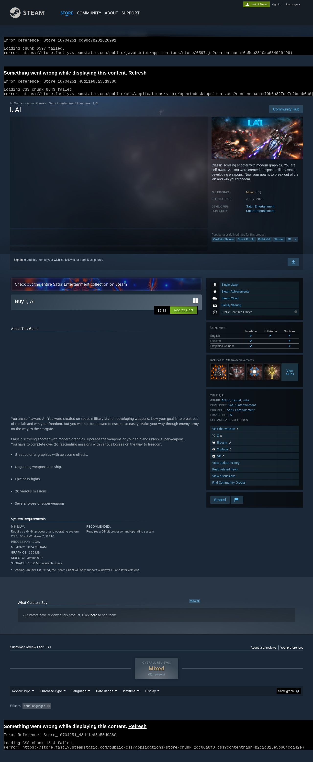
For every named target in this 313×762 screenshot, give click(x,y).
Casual (236, 406)
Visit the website (225, 434)
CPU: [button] (222, 715)
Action (226, 406)
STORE (66, 13)
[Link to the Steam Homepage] (31, 17)
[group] (156, 715)
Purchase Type (51, 700)
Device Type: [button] (260, 715)
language (292, 4)
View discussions (223, 482)
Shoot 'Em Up (246, 245)
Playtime (129, 700)
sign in (276, 4)
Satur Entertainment (260, 212)
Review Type (21, 700)
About (111, 13)
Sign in (18, 265)
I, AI (230, 421)
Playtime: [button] (122, 715)
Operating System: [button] (198, 715)
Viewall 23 (290, 378)
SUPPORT (131, 13)
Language (79, 700)
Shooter (279, 245)
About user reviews (263, 653)
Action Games (36, 109)
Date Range (104, 700)
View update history (226, 468)
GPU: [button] (239, 715)
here (93, 621)
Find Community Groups (229, 488)
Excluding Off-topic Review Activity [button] (83, 715)
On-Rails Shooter (223, 245)
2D (289, 245)
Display (150, 700)
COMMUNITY (89, 13)
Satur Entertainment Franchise (69, 109)
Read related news (225, 475)
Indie (246, 406)
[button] (183, 316)
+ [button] (295, 245)
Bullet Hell (264, 245)
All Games (17, 109)
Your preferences (291, 653)
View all (194, 606)
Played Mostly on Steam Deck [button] (156, 715)
